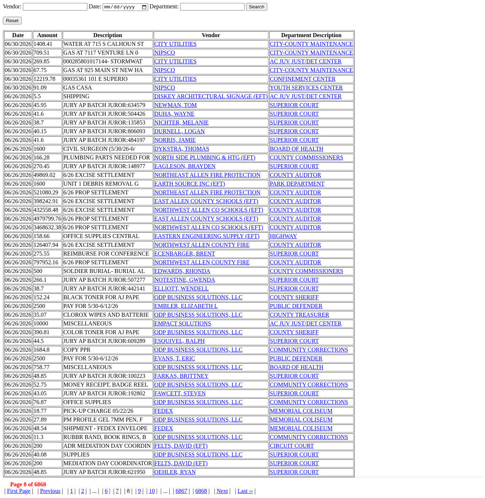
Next (222, 492)
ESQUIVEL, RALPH (179, 342)
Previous (50, 492)
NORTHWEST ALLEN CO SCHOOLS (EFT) (208, 211)
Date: (96, 7)
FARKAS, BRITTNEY (181, 377)
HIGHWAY (283, 237)
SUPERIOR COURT (294, 106)
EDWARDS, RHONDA (182, 272)
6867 (181, 492)
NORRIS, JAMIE (175, 141)
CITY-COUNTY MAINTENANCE (311, 45)
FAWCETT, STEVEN (180, 394)
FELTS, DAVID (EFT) (181, 446)
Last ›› (245, 492)
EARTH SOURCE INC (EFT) (189, 184)
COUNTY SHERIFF (294, 298)
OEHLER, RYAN (175, 473)
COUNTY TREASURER (299, 315)
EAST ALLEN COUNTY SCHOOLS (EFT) (206, 202)
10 (152, 492)
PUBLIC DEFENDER (296, 307)
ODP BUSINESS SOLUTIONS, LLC (198, 298)
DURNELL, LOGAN (179, 132)
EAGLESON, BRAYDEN (185, 167)
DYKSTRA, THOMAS (181, 149)
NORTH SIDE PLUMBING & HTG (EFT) (205, 158)
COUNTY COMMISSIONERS (306, 158)
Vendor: (13, 7)
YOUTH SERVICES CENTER (306, 88)
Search (256, 7)
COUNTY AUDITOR (295, 176)
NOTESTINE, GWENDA (184, 280)
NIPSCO (164, 53)
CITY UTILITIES (175, 45)
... (94, 492)
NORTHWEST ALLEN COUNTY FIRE (202, 245)
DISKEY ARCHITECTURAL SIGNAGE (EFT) (211, 97)
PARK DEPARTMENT (297, 184)
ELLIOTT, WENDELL (181, 289)
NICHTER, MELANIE (181, 123)
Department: (165, 7)
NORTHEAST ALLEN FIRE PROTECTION (207, 176)
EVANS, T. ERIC (174, 359)
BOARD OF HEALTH (296, 149)
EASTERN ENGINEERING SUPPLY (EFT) (207, 237)
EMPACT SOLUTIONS (182, 324)
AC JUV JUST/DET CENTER (306, 62)
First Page (18, 492)
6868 (201, 492)
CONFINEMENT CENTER (303, 79)
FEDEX (163, 411)
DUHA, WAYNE (174, 114)
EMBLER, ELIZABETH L (186, 307)
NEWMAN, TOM (175, 106)
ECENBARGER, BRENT (184, 254)
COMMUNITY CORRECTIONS (309, 350)
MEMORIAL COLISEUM (301, 411)
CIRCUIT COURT (292, 446)
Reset (12, 21)
